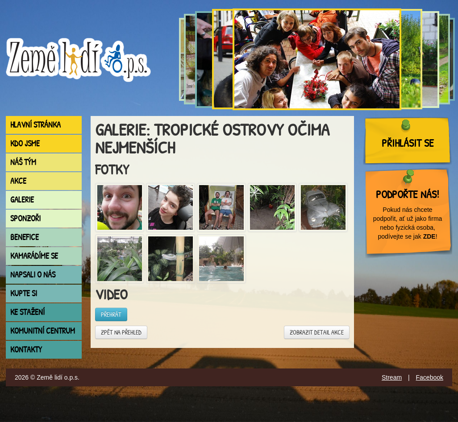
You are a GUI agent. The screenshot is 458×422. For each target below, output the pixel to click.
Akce (18, 180)
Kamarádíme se (34, 255)
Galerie (22, 199)
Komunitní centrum (42, 330)
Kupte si (23, 293)
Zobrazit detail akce (317, 332)
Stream (392, 377)
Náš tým (23, 162)
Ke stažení (27, 312)
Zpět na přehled (121, 332)
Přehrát (111, 314)
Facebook (429, 377)
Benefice (24, 237)
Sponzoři (25, 218)
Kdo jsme (25, 143)
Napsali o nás (32, 274)
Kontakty (26, 349)
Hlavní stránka (35, 124)
